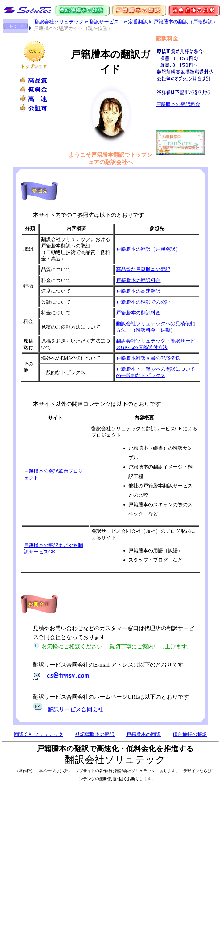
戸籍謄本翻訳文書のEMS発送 (148, 358)
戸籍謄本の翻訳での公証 (143, 302)
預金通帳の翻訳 (190, 734)
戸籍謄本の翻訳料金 (138, 280)
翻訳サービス (104, 21)
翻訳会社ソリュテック (59, 21)
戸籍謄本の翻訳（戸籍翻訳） (185, 21)
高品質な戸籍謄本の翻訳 (143, 269)
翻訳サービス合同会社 (75, 709)
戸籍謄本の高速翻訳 (138, 291)
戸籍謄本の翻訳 (143, 734)
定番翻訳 (138, 21)
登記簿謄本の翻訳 (95, 734)
